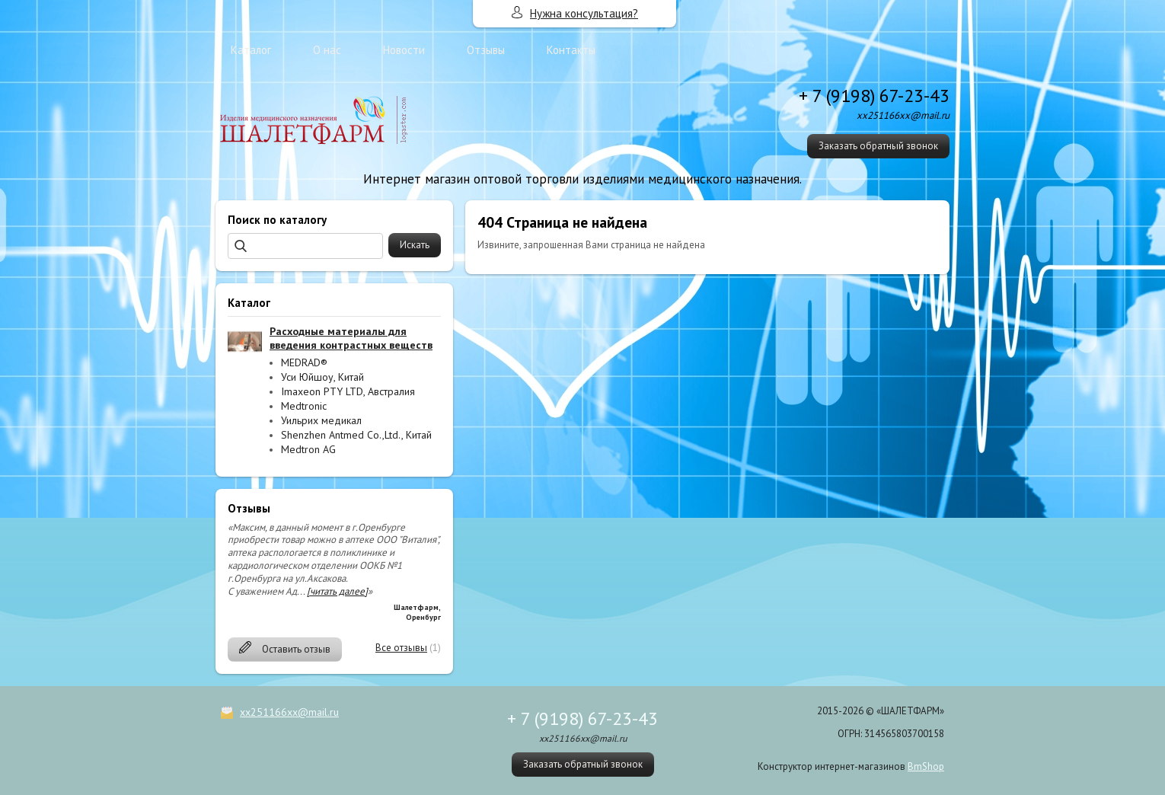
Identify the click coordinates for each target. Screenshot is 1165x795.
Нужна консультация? (584, 13)
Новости (404, 50)
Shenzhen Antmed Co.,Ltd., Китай (356, 435)
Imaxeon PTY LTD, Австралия (348, 391)
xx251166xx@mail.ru (289, 712)
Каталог (251, 50)
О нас (327, 50)
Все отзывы (401, 647)
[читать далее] (337, 591)
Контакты (571, 50)
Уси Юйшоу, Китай (322, 377)
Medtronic (304, 406)
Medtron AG (308, 449)
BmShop (926, 766)
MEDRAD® (304, 362)
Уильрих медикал (321, 420)
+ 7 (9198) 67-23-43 (874, 95)
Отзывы (486, 50)
